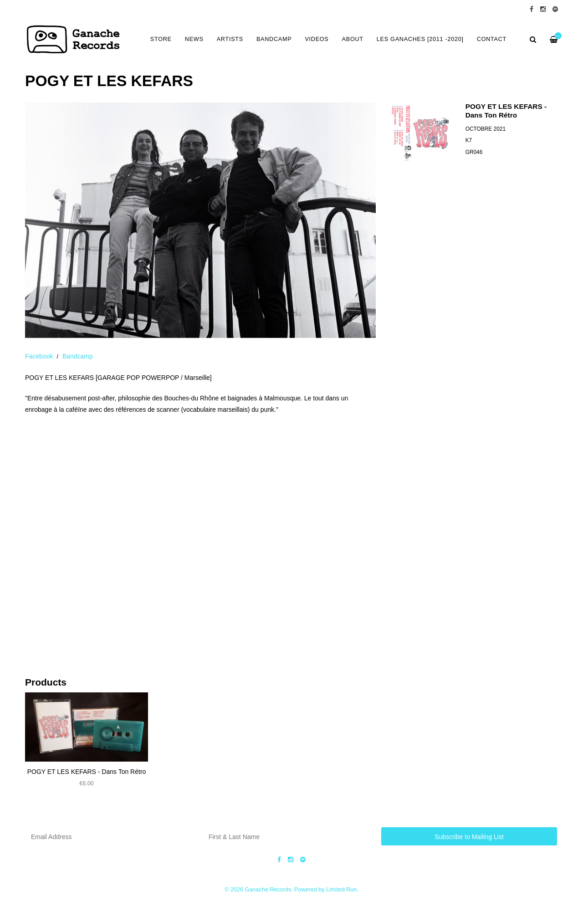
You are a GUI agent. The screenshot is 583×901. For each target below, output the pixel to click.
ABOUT (352, 39)
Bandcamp (77, 356)
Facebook (39, 356)
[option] (200, 220)
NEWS (194, 39)
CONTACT (491, 39)
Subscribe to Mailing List (469, 836)
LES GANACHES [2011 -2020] (420, 39)
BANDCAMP (274, 39)
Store (161, 39)
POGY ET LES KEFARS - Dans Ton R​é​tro (86, 771)
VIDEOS (316, 39)
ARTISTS (230, 39)
